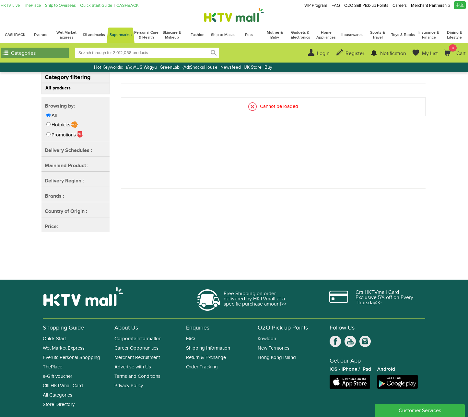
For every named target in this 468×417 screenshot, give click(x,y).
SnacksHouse (203, 67)
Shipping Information (208, 348)
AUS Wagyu (145, 67)
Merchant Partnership (430, 6)
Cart (457, 50)
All (54, 115)
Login (323, 53)
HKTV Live (10, 6)
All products (58, 88)
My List (430, 53)
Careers (399, 6)
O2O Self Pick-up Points (366, 6)
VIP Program (315, 6)
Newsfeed (230, 67)
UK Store (253, 67)
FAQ (336, 6)
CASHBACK (127, 6)
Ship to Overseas (60, 6)
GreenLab (170, 67)
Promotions (64, 135)
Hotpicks (61, 125)
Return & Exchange (206, 357)
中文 (460, 5)
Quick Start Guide (96, 6)
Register (354, 53)
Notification (393, 53)
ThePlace (32, 6)
